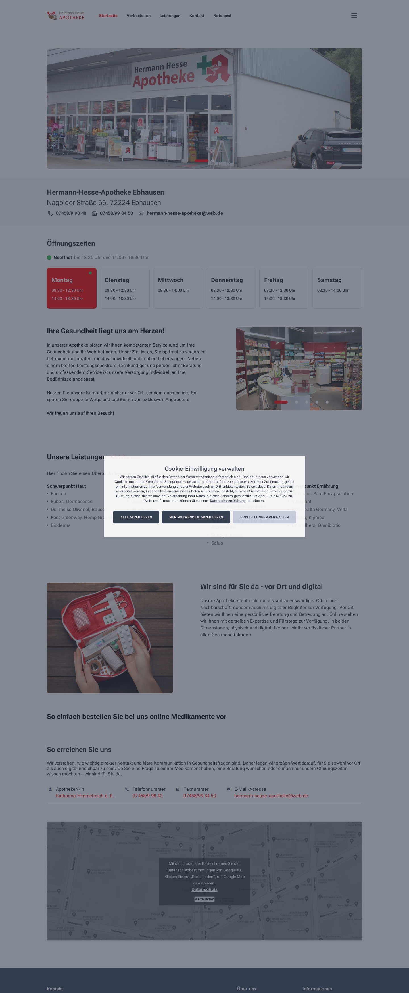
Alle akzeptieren (136, 517)
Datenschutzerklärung (227, 501)
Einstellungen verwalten (264, 517)
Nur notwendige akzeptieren (196, 517)
